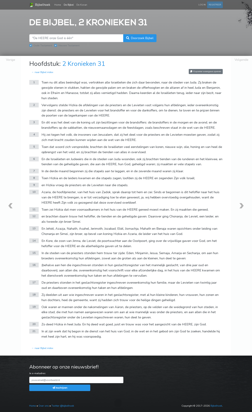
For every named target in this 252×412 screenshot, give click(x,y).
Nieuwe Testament (68, 45)
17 (34, 282)
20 (34, 324)
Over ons (44, 405)
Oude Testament (42, 45)
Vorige (10, 60)
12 (34, 216)
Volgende (241, 60)
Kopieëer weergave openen (205, 71)
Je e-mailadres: (37, 373)
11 (34, 209)
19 (34, 307)
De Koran (82, 4)
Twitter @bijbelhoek (62, 405)
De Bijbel (69, 4)
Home (58, 4)
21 (34, 331)
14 (34, 240)
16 (34, 265)
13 (34, 228)
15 (34, 253)
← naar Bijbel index (42, 72)
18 (34, 294)
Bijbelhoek (39, 5)
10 (34, 192)
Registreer (215, 4)
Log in (202, 4)
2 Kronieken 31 (83, 64)
